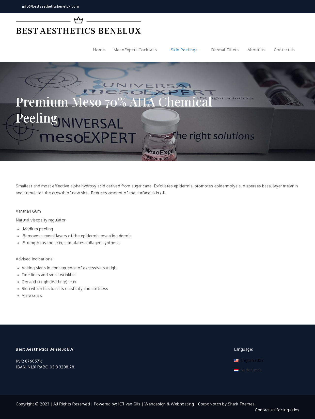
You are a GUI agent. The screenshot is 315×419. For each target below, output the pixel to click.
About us (257, 49)
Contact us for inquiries (277, 409)
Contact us (285, 49)
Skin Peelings (187, 49)
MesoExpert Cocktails (137, 49)
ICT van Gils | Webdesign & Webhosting (156, 403)
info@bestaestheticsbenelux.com (47, 6)
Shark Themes (241, 403)
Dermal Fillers (225, 49)
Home (99, 49)
